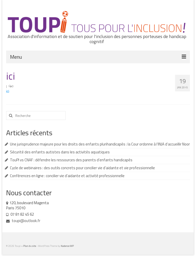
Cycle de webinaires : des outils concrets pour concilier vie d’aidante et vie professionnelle (82, 168)
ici (7, 91)
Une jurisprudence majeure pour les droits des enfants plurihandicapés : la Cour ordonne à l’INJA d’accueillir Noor (100, 144)
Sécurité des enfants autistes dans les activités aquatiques (60, 152)
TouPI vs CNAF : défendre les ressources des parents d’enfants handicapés (71, 160)
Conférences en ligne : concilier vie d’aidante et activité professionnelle (67, 176)
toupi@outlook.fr (23, 221)
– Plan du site (28, 246)
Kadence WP (67, 246)
